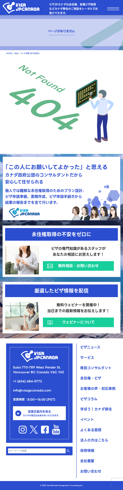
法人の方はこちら (94, 440)
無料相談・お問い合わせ (78, 266)
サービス (87, 357)
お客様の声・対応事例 (97, 388)
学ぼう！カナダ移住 (96, 409)
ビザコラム (89, 399)
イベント (87, 419)
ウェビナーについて (78, 322)
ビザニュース (90, 347)
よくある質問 (90, 430)
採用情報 (87, 450)
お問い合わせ (90, 471)
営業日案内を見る (39, 413)
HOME (9, 53)
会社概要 (87, 461)
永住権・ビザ (90, 378)
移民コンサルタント (96, 368)
